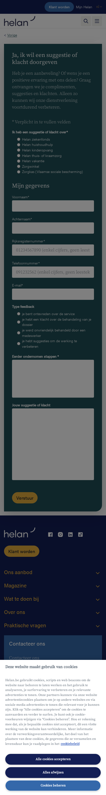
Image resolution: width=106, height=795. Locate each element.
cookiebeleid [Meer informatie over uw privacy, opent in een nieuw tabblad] (70, 744)
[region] (53, 727)
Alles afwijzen (53, 772)
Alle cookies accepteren (53, 759)
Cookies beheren (53, 785)
